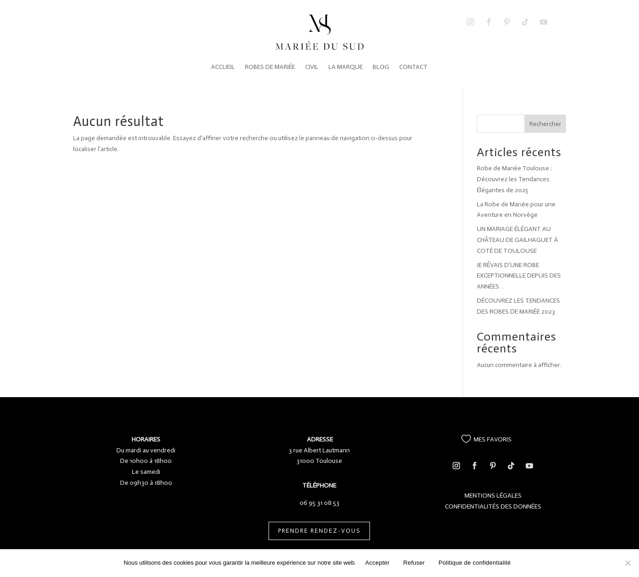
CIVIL (311, 67)
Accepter (377, 562)
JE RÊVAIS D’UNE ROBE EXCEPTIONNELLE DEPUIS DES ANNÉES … (519, 276)
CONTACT (413, 67)
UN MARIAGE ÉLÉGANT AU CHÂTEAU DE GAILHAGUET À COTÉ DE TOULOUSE (517, 240)
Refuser (414, 562)
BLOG (381, 67)
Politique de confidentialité (474, 562)
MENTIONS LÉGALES (493, 495)
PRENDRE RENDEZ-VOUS (319, 530)
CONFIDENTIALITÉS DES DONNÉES (493, 506)
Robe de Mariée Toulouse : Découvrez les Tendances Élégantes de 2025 (514, 179)
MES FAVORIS (493, 439)
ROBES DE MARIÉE (270, 67)
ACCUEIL (223, 67)
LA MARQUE (345, 67)
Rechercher (545, 124)
